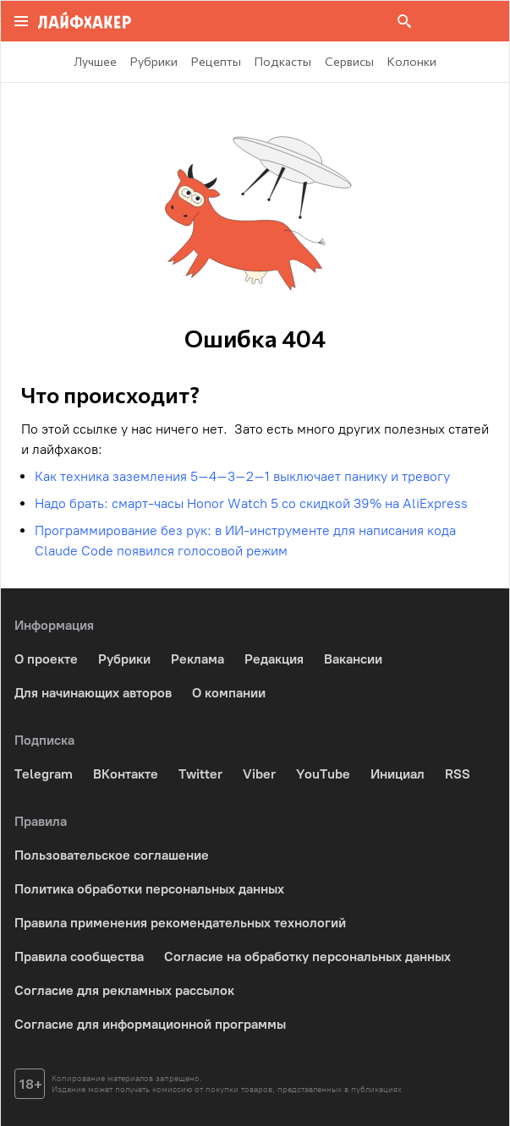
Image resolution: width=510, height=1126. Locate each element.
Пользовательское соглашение (111, 855)
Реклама (197, 659)
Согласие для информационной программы (150, 1024)
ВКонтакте (125, 774)
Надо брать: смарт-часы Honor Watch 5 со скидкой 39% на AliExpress (251, 503)
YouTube (323, 774)
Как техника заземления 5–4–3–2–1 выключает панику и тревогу (242, 476)
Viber (259, 774)
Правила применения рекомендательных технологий (180, 923)
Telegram (43, 774)
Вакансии (353, 659)
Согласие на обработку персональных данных (307, 956)
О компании (229, 693)
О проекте (46, 659)
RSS (457, 774)
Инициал (397, 774)
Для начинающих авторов (93, 693)
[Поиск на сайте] (404, 21)
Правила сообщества (79, 956)
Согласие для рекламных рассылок (124, 990)
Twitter (200, 774)
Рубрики (124, 659)
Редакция (274, 659)
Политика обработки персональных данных (149, 889)
